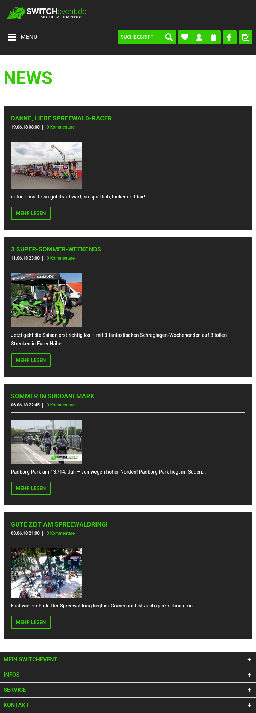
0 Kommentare (61, 127)
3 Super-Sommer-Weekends (56, 249)
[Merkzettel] (184, 37)
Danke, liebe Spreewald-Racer (61, 118)
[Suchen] (169, 37)
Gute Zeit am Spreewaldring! (59, 524)
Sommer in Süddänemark (52, 396)
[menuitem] (22, 37)
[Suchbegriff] (147, 37)
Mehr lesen (31, 213)
